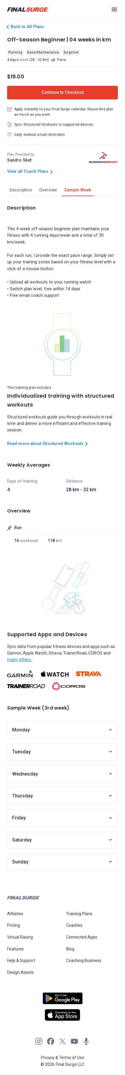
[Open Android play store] (62, 1000)
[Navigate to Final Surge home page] (28, 9)
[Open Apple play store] (62, 1015)
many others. (19, 659)
